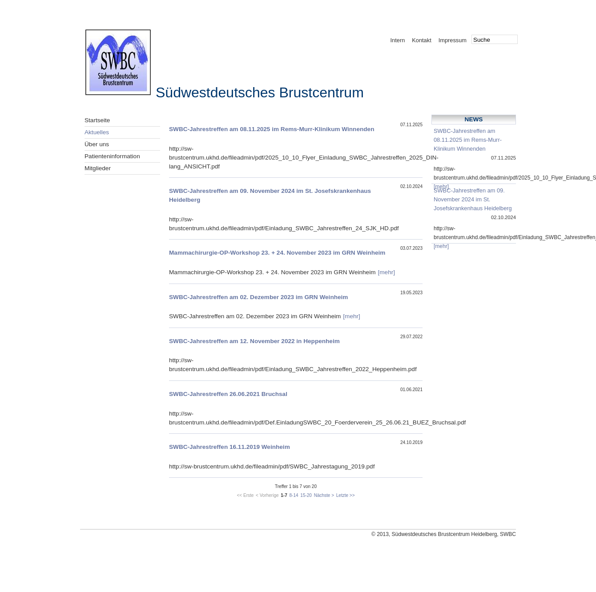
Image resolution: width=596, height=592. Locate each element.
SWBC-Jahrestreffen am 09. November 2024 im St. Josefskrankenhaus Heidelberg (473, 199)
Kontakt (421, 40)
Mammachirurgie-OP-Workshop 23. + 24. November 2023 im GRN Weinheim (277, 252)
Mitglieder (98, 168)
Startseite (97, 120)
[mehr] (386, 272)
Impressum (453, 40)
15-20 (306, 495)
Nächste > (324, 495)
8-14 (294, 495)
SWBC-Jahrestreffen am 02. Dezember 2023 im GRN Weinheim (258, 297)
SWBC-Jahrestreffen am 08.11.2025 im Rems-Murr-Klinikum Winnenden (271, 129)
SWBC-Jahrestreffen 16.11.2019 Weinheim (229, 447)
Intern (398, 40)
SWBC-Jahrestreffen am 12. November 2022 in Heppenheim (254, 341)
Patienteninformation (112, 156)
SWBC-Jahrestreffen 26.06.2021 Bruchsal (228, 394)
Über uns (97, 144)
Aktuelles (97, 132)
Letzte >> (345, 495)
